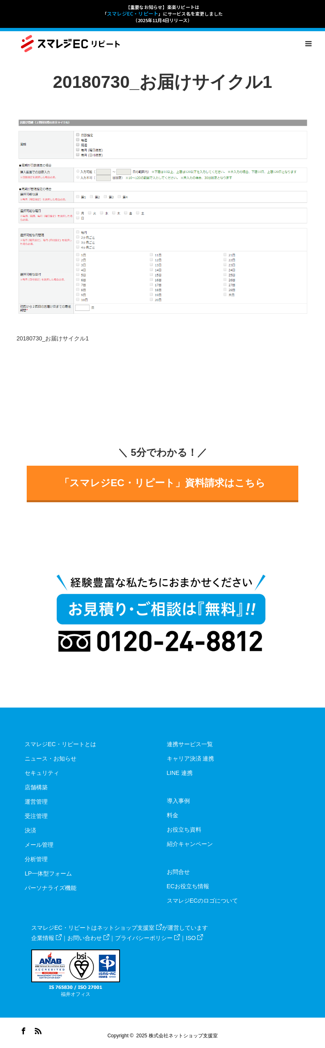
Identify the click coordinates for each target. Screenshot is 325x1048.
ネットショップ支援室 (129, 927)
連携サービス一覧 (190, 744)
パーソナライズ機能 (50, 888)
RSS (37, 1029)
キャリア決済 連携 (190, 758)
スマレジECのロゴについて (202, 900)
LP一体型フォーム (48, 873)
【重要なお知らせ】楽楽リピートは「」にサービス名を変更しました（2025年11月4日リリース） (162, 13)
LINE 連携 (180, 773)
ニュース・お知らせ (50, 758)
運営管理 (36, 801)
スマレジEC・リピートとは (60, 744)
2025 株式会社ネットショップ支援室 (177, 1036)
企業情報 (46, 938)
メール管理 (39, 844)
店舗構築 (36, 787)
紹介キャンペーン (190, 844)
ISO (194, 938)
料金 (172, 815)
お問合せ (178, 872)
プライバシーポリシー (147, 938)
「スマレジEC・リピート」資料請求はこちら (162, 482)
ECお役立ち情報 (188, 886)
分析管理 (36, 859)
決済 (30, 830)
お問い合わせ (88, 938)
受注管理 (36, 816)
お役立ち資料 (184, 829)
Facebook (22, 1029)
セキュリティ (42, 773)
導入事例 (178, 800)
